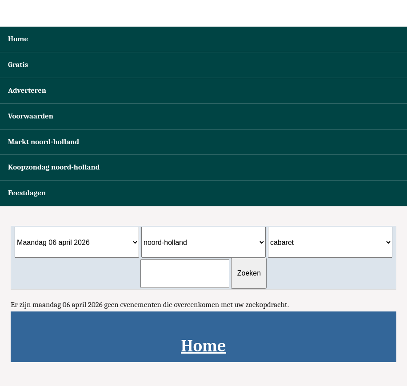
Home (18, 39)
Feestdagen (27, 193)
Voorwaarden (30, 116)
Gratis (18, 64)
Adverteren (27, 90)
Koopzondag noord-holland (54, 167)
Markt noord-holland (43, 142)
